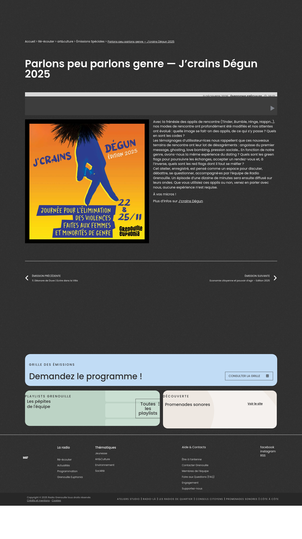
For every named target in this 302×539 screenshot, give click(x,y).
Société (100, 486)
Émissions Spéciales (91, 41)
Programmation (67, 487)
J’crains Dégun (190, 201)
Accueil (30, 41)
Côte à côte (270, 514)
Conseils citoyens (209, 514)
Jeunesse (101, 469)
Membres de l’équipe (195, 486)
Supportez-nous (192, 504)
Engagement (190, 498)
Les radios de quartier (176, 514)
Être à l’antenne (192, 475)
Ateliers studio (128, 514)
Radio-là (149, 514)
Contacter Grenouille (195, 481)
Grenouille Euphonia (70, 492)
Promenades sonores (242, 514)
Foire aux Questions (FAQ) (198, 492)
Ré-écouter (46, 41)
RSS (263, 471)
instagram (268, 467)
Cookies (56, 516)
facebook (267, 463)
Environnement (104, 480)
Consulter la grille (246, 376)
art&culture (66, 41)
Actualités (63, 481)
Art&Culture (102, 475)
